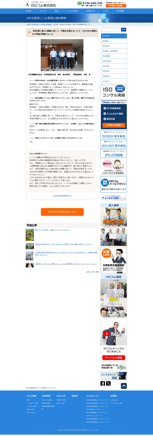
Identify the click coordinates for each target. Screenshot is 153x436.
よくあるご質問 (31, 406)
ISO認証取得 (46, 396)
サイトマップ (52, 387)
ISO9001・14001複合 (110, 51)
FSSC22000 (107, 61)
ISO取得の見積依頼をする (62, 211)
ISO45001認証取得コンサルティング (97, 422)
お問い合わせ (114, 400)
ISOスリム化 (61, 396)
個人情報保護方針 (31, 387)
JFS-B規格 (106, 56)
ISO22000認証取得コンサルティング (97, 406)
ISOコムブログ (31, 412)
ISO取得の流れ (46, 403)
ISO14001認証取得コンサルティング (97, 403)
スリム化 (106, 81)
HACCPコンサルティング (94, 415)
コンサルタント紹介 (33, 403)
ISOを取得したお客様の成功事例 (41, 24)
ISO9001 (106, 41)
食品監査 (75, 396)
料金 (56, 11)
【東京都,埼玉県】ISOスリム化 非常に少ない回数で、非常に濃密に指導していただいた (63, 244)
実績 (28, 400)
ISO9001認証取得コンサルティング (96, 400)
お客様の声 (90, 11)
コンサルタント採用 (116, 403)
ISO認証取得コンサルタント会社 (89, 430)
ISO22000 (106, 71)
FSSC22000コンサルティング (95, 409)
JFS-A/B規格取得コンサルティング (96, 412)
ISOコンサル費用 (47, 400)
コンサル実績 (72, 11)
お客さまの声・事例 (92, 272)
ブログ (105, 11)
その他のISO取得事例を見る (62, 195)
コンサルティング (92, 396)
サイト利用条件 (42, 387)
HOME (28, 11)
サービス (43, 11)
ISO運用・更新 (61, 400)
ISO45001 (106, 76)
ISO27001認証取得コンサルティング (97, 419)
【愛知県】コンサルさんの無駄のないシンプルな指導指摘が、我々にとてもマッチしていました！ (66, 264)
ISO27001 (106, 66)
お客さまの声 (31, 409)
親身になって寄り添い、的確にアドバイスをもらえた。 (52, 230)
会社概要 (120, 11)
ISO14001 (106, 46)
